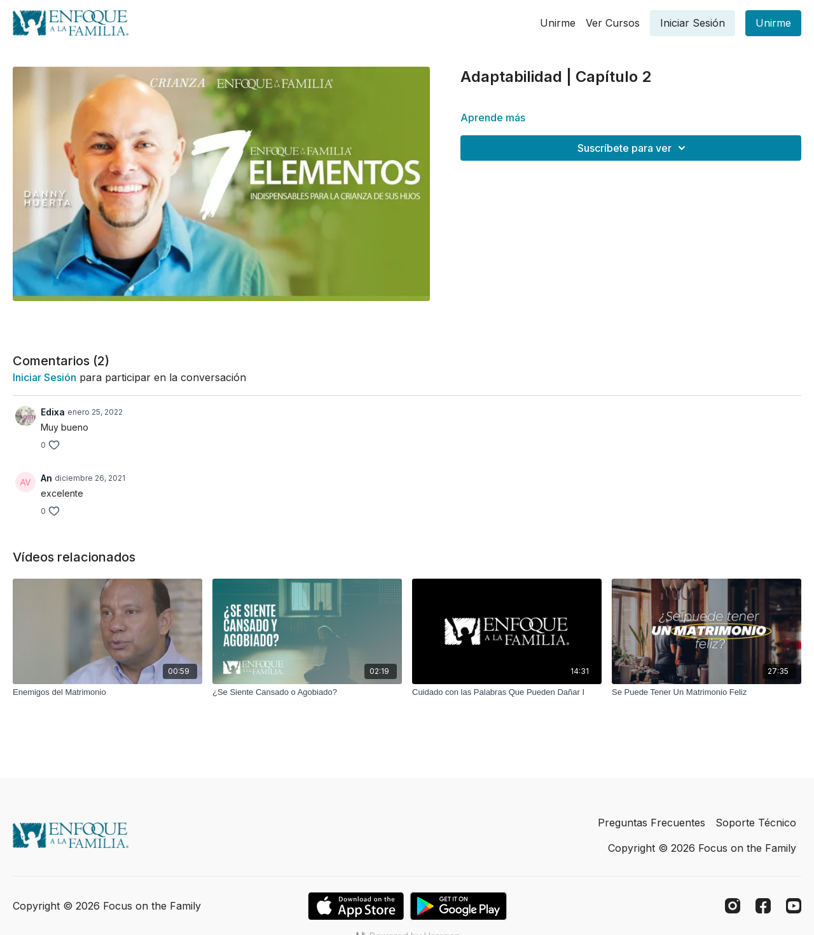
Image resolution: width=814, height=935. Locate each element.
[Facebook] (763, 905)
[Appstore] (355, 906)
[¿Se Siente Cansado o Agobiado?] (307, 692)
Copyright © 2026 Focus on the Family (702, 848)
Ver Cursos (613, 23)
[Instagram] (732, 905)
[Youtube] (793, 905)
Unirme (558, 23)
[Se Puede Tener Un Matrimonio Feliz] (706, 692)
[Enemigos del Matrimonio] (107, 692)
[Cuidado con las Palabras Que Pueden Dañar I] (507, 692)
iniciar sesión (44, 377)
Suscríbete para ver (633, 148)
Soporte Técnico (755, 822)
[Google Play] (458, 906)
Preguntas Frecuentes (651, 822)
